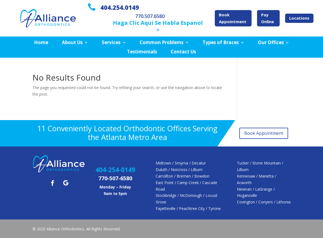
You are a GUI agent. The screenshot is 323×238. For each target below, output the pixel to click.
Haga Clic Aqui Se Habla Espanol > (158, 26)
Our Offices (271, 42)
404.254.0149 (119, 7)
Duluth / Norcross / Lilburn (179, 169)
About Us (72, 42)
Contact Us (183, 52)
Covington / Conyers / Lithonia (264, 202)
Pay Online (267, 18)
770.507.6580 (150, 16)
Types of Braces (221, 42)
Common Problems (161, 42)
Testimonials (142, 52)
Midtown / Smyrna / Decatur (181, 163)
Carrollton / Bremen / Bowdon (182, 176)
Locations (299, 18)
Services (111, 42)
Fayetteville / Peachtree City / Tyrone (188, 208)
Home (41, 42)
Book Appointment (232, 18)
